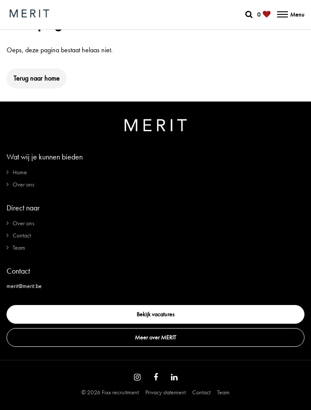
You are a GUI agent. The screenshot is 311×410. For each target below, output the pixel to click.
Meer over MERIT (155, 337)
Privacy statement (165, 392)
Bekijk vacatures (155, 314)
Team (19, 247)
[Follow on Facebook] (156, 377)
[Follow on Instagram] (137, 377)
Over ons (23, 184)
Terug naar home (36, 78)
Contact (22, 235)
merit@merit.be (24, 286)
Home (20, 172)
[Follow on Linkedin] (174, 377)
